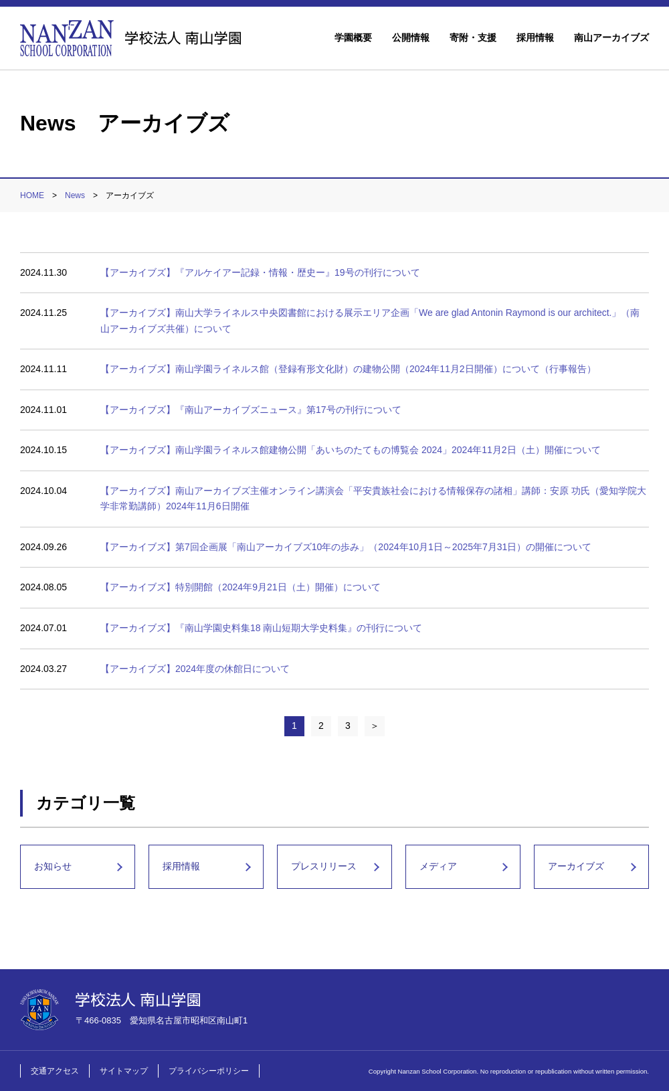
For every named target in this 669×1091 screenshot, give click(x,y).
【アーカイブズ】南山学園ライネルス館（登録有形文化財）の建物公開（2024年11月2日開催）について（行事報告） (348, 368)
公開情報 (410, 37)
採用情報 (535, 37)
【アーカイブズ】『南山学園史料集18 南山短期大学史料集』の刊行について (261, 627)
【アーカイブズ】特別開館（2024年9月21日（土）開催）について (240, 587)
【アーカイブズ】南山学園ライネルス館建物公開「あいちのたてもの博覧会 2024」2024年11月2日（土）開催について (350, 449)
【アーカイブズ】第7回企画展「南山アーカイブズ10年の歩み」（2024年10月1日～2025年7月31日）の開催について (345, 546)
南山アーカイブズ (611, 37)
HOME (32, 195)
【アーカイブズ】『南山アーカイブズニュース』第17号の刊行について (250, 409)
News (75, 195)
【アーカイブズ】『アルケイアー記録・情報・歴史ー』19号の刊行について (260, 272)
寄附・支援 (473, 37)
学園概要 (353, 37)
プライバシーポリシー (209, 1071)
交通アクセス (55, 1071)
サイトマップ (124, 1071)
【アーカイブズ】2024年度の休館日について (195, 668)
